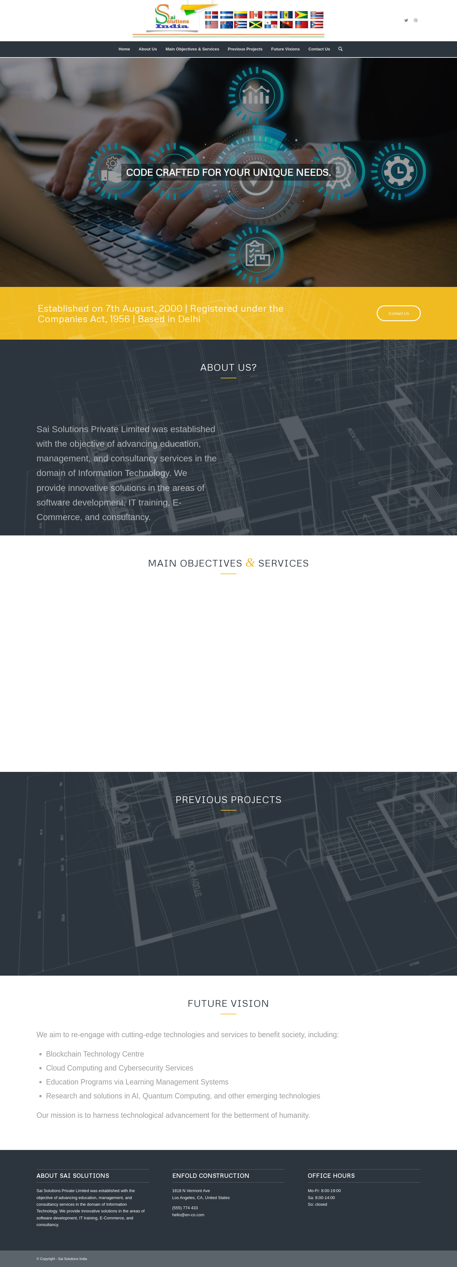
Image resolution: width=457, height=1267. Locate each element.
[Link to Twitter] (406, 20)
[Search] (338, 49)
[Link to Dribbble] (416, 20)
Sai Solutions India (72, 1259)
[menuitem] (124, 49)
